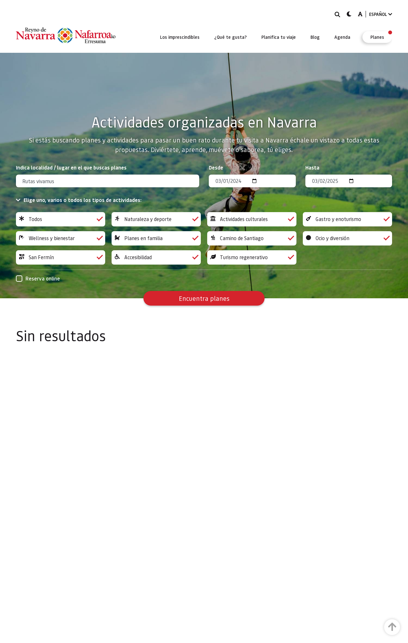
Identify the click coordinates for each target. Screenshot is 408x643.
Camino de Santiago (251, 238)
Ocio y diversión (347, 238)
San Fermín (60, 257)
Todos (60, 219)
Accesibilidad (156, 257)
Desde (216, 167)
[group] (60, 219)
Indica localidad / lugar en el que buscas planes (71, 167)
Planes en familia (156, 238)
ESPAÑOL (380, 14)
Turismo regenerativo (251, 257)
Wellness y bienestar (60, 238)
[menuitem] (179, 37)
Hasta (312, 167)
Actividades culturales (251, 219)
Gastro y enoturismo (347, 219)
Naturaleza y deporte (156, 219)
